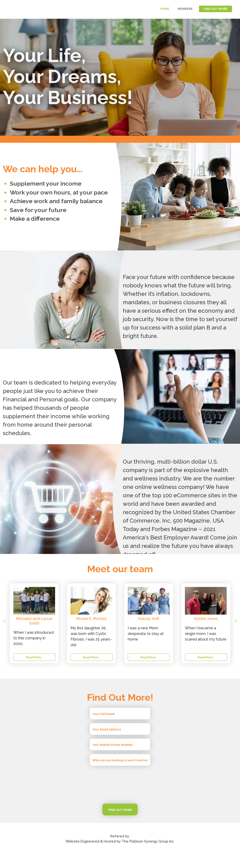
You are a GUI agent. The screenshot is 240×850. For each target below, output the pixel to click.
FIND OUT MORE (215, 9)
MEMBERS (185, 9)
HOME (164, 9)
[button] (20, 623)
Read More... (91, 657)
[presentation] (120, 785)
